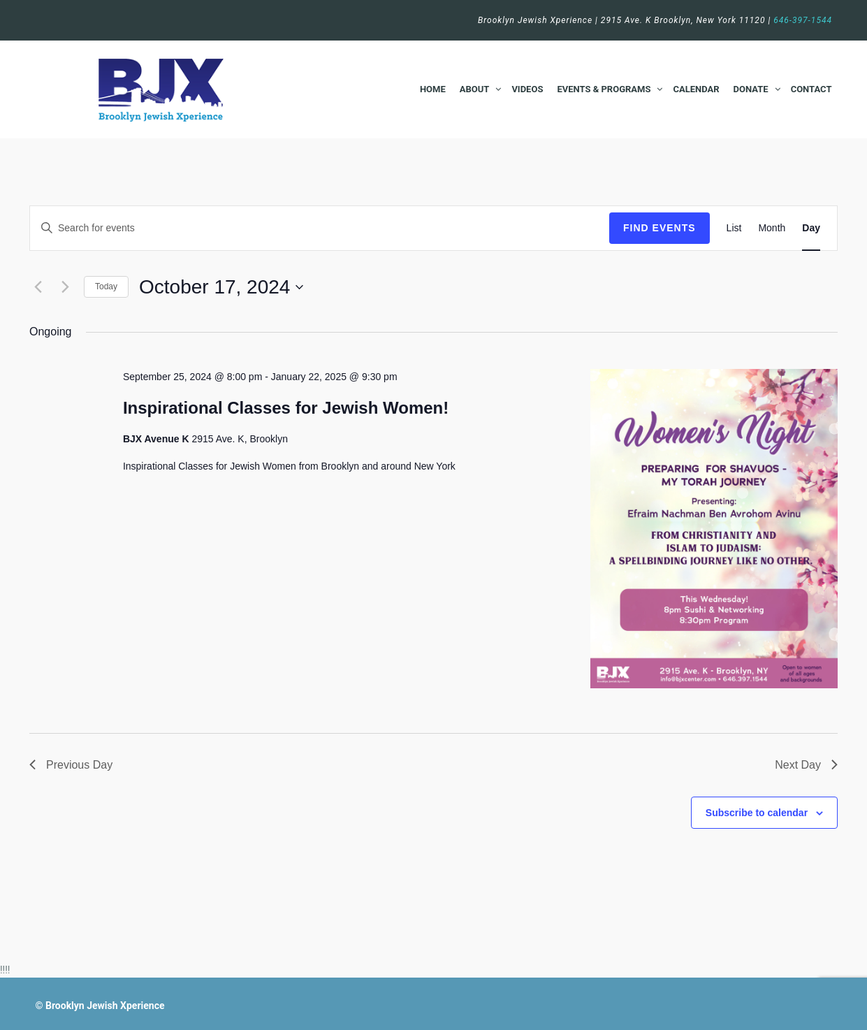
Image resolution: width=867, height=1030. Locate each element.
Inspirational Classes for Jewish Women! (286, 407)
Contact (811, 89)
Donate (751, 89)
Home (433, 89)
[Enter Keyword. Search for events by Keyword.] (319, 228)
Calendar (696, 89)
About (475, 89)
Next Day (806, 765)
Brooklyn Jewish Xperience (105, 1005)
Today (106, 286)
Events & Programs (603, 89)
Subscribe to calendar (757, 812)
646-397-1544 (802, 20)
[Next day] (65, 287)
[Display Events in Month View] (771, 228)
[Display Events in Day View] (811, 228)
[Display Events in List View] (734, 228)
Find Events (659, 227)
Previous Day (70, 765)
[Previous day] (37, 287)
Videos (527, 89)
